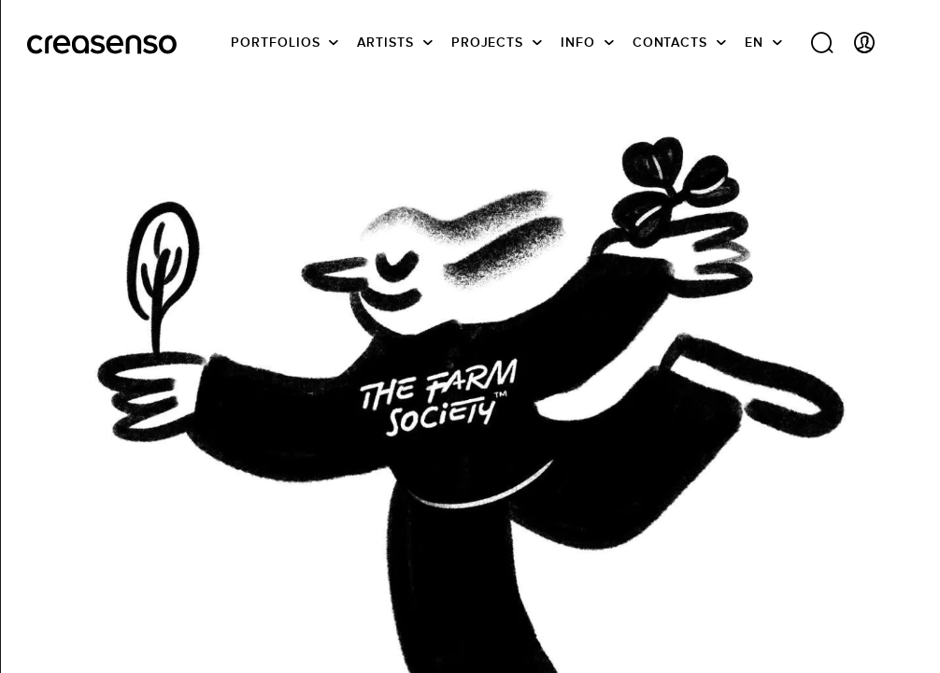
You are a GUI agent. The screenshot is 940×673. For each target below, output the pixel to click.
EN (754, 42)
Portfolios (275, 42)
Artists (385, 42)
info (578, 42)
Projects (487, 42)
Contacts (670, 42)
